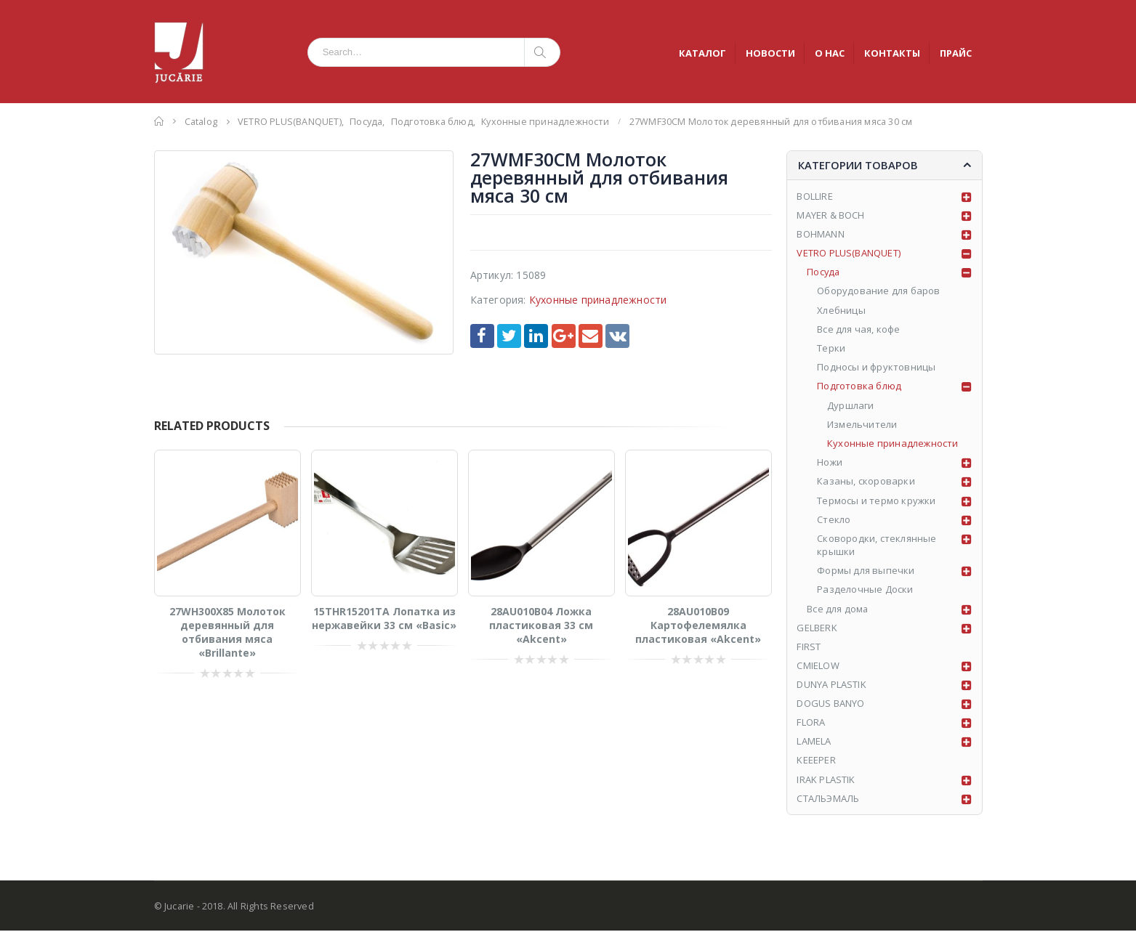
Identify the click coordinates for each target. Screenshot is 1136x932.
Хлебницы (841, 310)
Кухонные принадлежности (598, 300)
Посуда (824, 272)
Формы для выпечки (865, 571)
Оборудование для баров (878, 291)
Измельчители (862, 424)
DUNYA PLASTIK (831, 685)
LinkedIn (536, 336)
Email (591, 336)
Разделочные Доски (865, 589)
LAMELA (814, 742)
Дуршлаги (850, 405)
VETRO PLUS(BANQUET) (849, 253)
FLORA (811, 723)
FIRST (809, 647)
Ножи (829, 462)
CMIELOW (818, 666)
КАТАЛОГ (702, 53)
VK (617, 336)
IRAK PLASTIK (826, 780)
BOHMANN (820, 234)
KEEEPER (816, 761)
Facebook (482, 336)
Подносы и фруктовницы (876, 367)
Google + (564, 336)
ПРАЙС (956, 53)
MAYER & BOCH (830, 215)
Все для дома (838, 608)
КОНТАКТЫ (892, 53)
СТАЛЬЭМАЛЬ (828, 799)
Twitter (509, 336)
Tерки (831, 348)
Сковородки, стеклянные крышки (876, 545)
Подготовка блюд (859, 386)
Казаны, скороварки (866, 481)
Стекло (833, 519)
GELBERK (817, 628)
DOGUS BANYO (830, 703)
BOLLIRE (814, 196)
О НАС (830, 53)
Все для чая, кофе (858, 329)
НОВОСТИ (770, 53)
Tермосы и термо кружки (876, 500)
